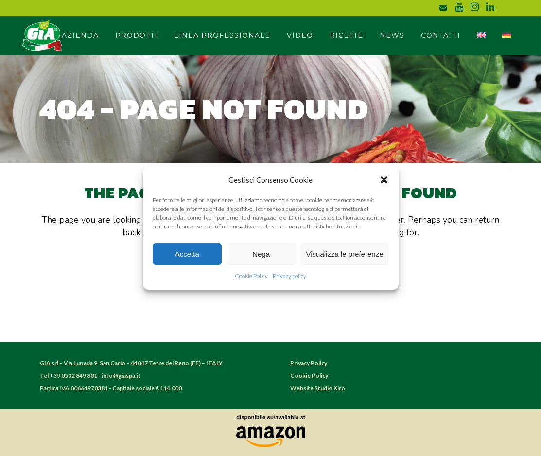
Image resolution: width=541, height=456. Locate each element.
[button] (384, 180)
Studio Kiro (329, 388)
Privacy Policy (308, 363)
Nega (261, 254)
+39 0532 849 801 (73, 375)
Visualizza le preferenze (345, 254)
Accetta (187, 254)
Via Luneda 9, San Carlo (95, 363)
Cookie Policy (251, 276)
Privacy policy (289, 276)
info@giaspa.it (121, 375)
